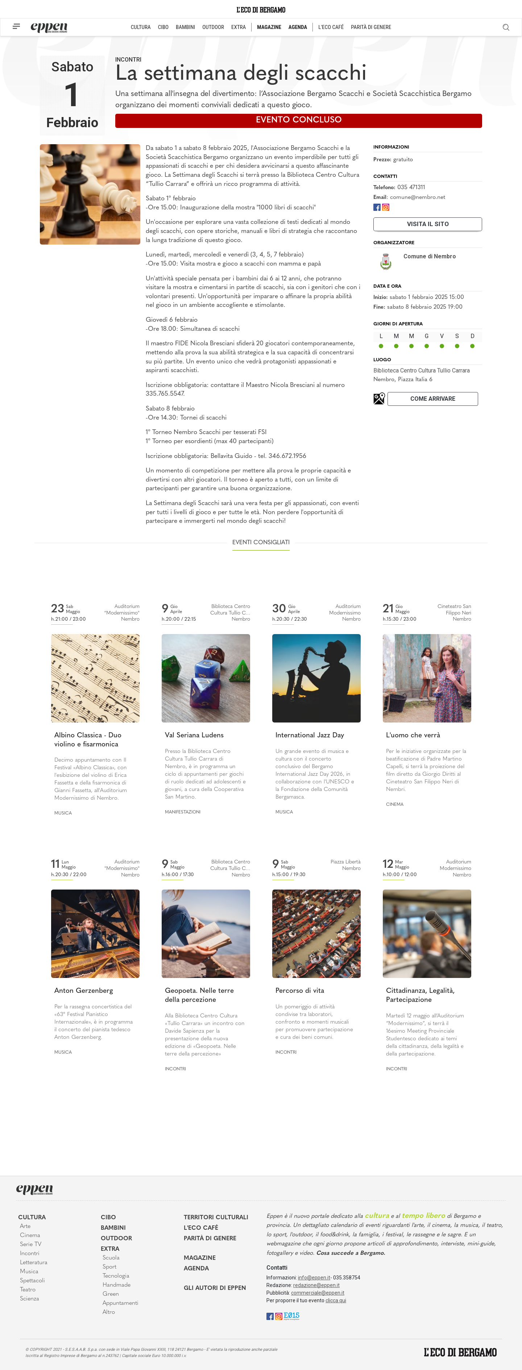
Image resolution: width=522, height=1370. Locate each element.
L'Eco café (201, 1228)
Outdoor (116, 1239)
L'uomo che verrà (413, 735)
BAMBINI (185, 27)
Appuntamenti (120, 1303)
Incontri (128, 59)
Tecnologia (116, 1276)
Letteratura (33, 1263)
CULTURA (141, 27)
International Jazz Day (310, 735)
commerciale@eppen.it (317, 1293)
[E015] (291, 1315)
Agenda (196, 1269)
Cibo (108, 1218)
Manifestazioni (182, 812)
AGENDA (298, 27)
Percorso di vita (300, 991)
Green (111, 1294)
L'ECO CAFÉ (331, 27)
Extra (110, 1249)
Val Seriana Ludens (194, 735)
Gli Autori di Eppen (215, 1288)
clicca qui (336, 1300)
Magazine (200, 1258)
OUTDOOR (213, 27)
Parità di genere (210, 1239)
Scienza (29, 1299)
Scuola (111, 1258)
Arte (25, 1226)
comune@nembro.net (417, 197)
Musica (63, 813)
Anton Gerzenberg (83, 991)
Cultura (32, 1218)
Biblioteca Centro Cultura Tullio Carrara (421, 370)
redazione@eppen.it (316, 1285)
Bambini (113, 1228)
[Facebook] (377, 207)
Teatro (28, 1290)
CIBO (163, 27)
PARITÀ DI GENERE (371, 27)
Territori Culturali (216, 1218)
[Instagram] (385, 207)
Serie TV (30, 1245)
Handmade (116, 1285)
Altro (109, 1312)
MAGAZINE (269, 27)
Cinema (394, 805)
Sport (109, 1267)
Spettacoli (32, 1281)
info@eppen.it (314, 1278)
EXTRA (238, 27)
